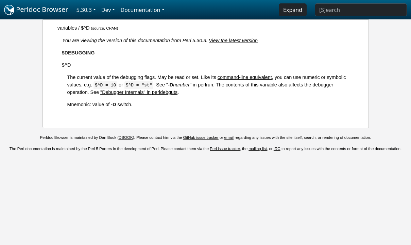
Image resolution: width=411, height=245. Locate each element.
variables (67, 28)
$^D (85, 28)
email (229, 137)
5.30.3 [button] (84, 10)
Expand (292, 10)
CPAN (111, 28)
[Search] (361, 9)
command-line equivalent (245, 77)
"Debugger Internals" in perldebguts (138, 92)
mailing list (258, 149)
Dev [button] (106, 10)
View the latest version (233, 40)
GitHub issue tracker (201, 137)
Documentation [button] (140, 10)
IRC (277, 149)
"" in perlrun (189, 84)
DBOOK (126, 137)
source (98, 28)
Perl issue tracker (225, 149)
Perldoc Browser (36, 10)
